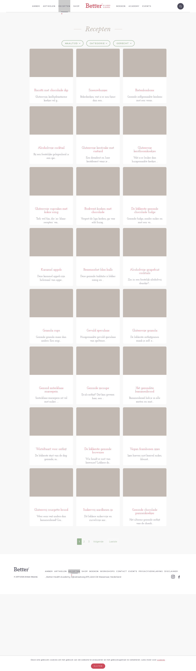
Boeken (121, 6)
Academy (134, 6)
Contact (121, 648)
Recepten (64, 6)
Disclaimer (171, 648)
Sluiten (98, 666)
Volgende (98, 618)
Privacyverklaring (151, 648)
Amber (36, 6)
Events (146, 6)
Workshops (107, 648)
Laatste (113, 618)
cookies (161, 660)
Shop (76, 6)
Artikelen (49, 6)
